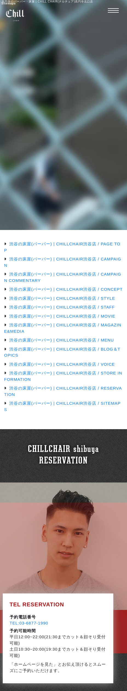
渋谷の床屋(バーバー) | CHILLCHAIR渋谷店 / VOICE (62, 364)
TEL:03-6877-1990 (29, 623)
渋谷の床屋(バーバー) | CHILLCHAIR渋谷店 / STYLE (62, 298)
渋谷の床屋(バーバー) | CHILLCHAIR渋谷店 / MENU (61, 340)
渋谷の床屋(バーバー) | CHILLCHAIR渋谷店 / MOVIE (62, 316)
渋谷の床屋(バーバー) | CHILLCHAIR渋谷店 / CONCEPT (66, 289)
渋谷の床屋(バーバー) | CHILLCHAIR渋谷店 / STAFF (62, 307)
